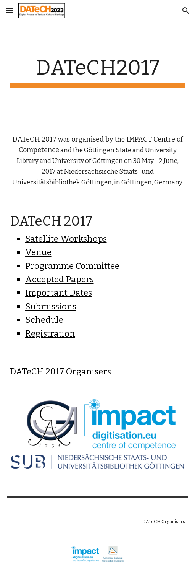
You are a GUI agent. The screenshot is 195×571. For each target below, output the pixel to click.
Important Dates (58, 293)
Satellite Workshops (66, 239)
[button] (9, 10)
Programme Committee (72, 266)
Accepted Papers (59, 279)
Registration (50, 334)
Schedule (44, 320)
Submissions (50, 306)
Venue (38, 252)
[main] (98, 71)
